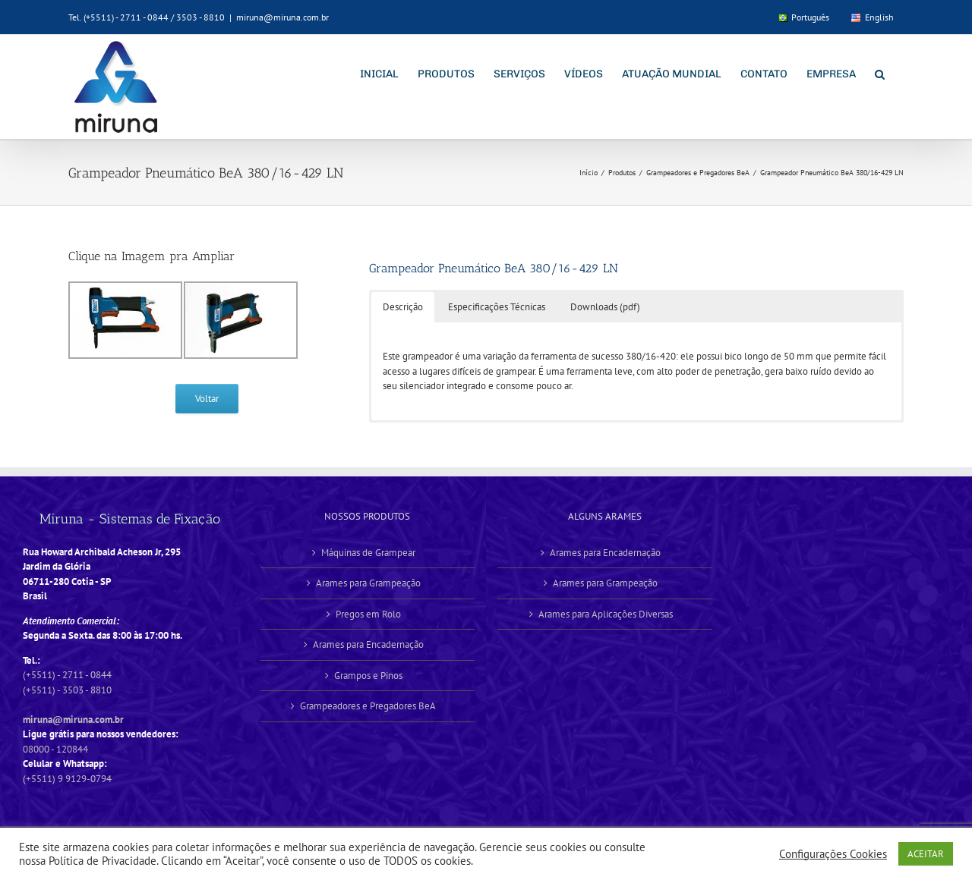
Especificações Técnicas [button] (496, 306)
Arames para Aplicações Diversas (605, 614)
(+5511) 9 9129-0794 (67, 778)
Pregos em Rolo (368, 614)
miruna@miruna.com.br (282, 17)
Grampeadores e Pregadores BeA (368, 705)
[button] (880, 73)
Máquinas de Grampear (368, 552)
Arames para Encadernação (368, 644)
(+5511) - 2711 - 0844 (67, 674)
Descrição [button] (403, 306)
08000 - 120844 (55, 749)
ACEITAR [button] (925, 853)
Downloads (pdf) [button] (605, 306)
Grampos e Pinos (368, 675)
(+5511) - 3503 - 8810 (67, 690)
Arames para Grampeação (368, 583)
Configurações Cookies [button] (833, 854)
